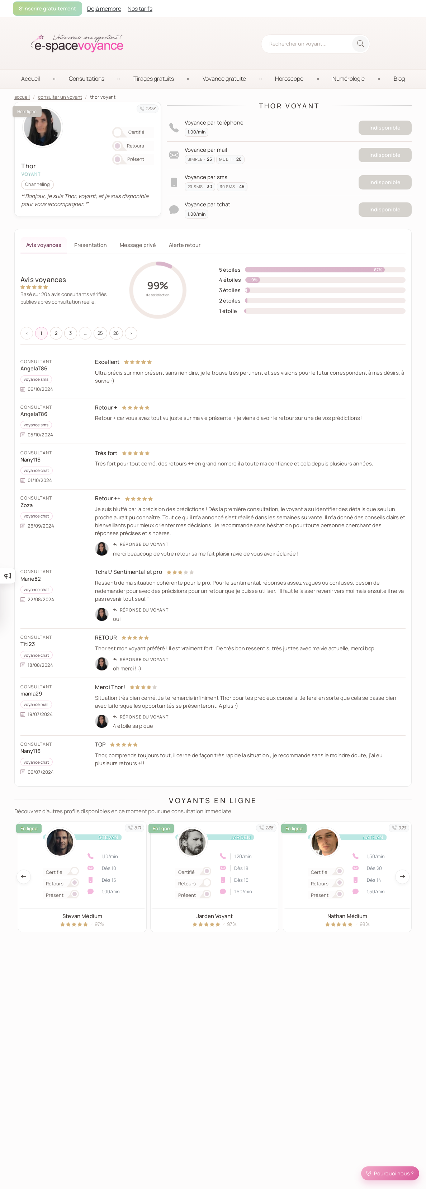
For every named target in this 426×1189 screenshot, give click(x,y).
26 (116, 333)
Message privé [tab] (138, 245)
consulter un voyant (60, 97)
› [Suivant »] (131, 333)
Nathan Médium (347, 915)
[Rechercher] (360, 44)
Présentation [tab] (90, 245)
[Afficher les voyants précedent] (23, 877)
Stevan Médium (82, 915)
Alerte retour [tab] (184, 245)
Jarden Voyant (215, 915)
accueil (22, 97)
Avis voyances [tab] (43, 245)
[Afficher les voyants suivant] (402, 877)
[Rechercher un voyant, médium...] (307, 44)
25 (100, 333)
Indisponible (385, 127)
